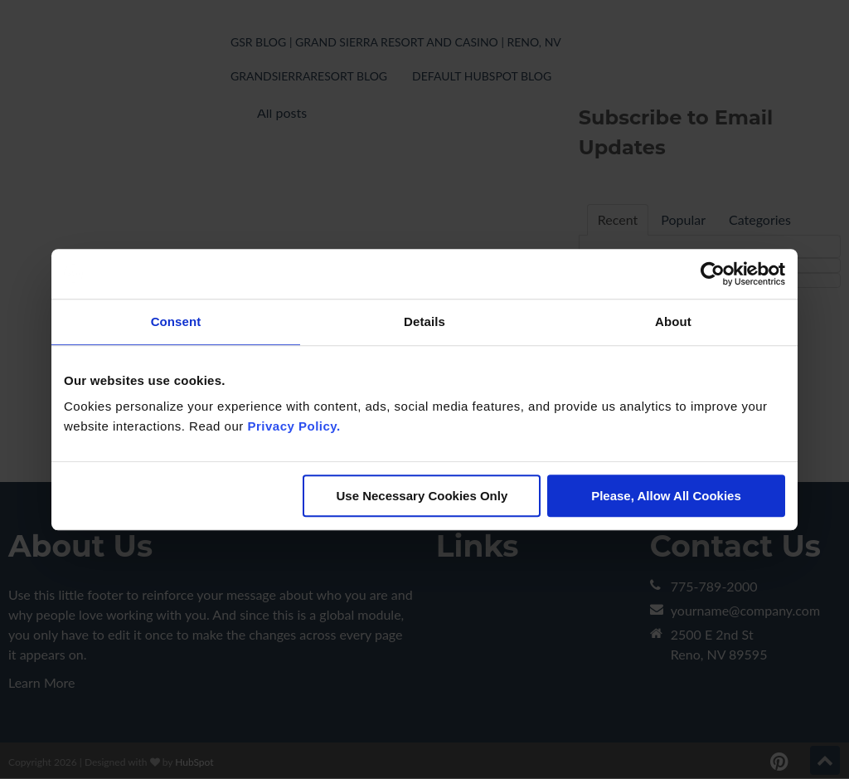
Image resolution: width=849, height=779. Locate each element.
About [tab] (673, 321)
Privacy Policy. (293, 426)
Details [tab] (424, 321)
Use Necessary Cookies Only (421, 496)
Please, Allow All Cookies (666, 496)
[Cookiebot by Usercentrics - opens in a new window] (712, 273)
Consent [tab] (176, 321)
